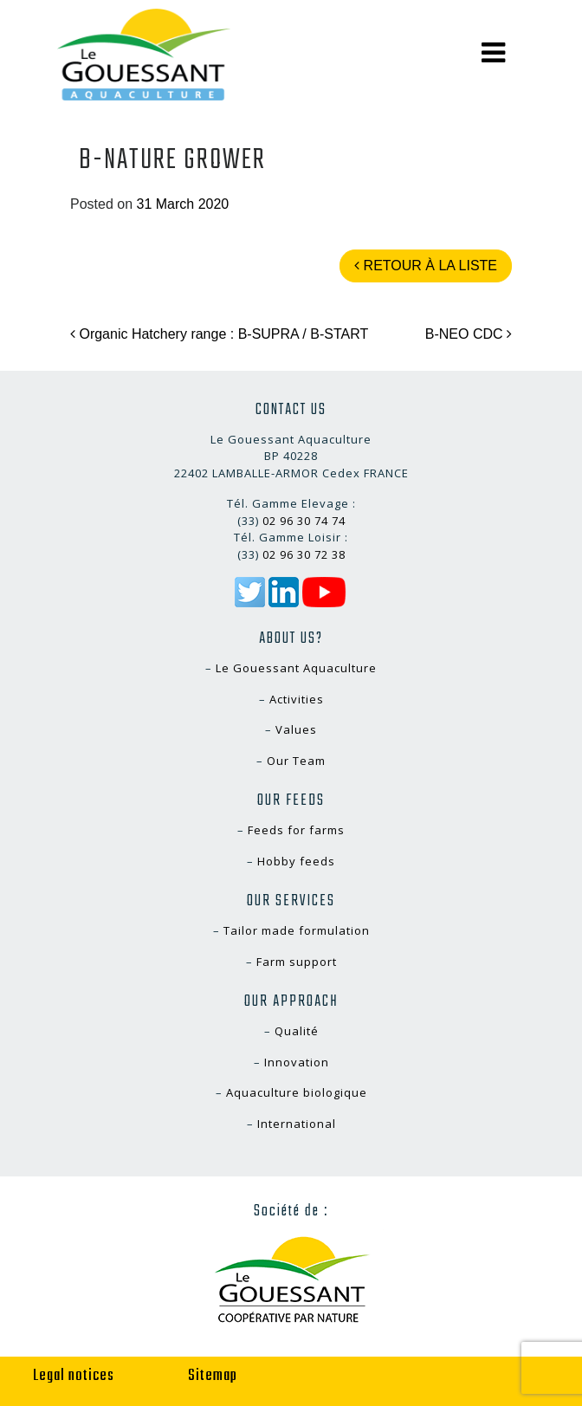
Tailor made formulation (296, 930)
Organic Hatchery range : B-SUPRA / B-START (219, 334)
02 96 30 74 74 (304, 520)
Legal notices (73, 1376)
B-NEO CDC (468, 334)
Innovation (296, 1062)
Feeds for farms (296, 830)
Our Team (296, 760)
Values (296, 729)
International (296, 1123)
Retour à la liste (425, 265)
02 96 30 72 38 (304, 554)
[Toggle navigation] (493, 53)
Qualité (297, 1031)
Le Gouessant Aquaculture (296, 668)
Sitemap (212, 1376)
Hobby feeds (296, 861)
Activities (296, 699)
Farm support (296, 961)
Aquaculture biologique (296, 1092)
